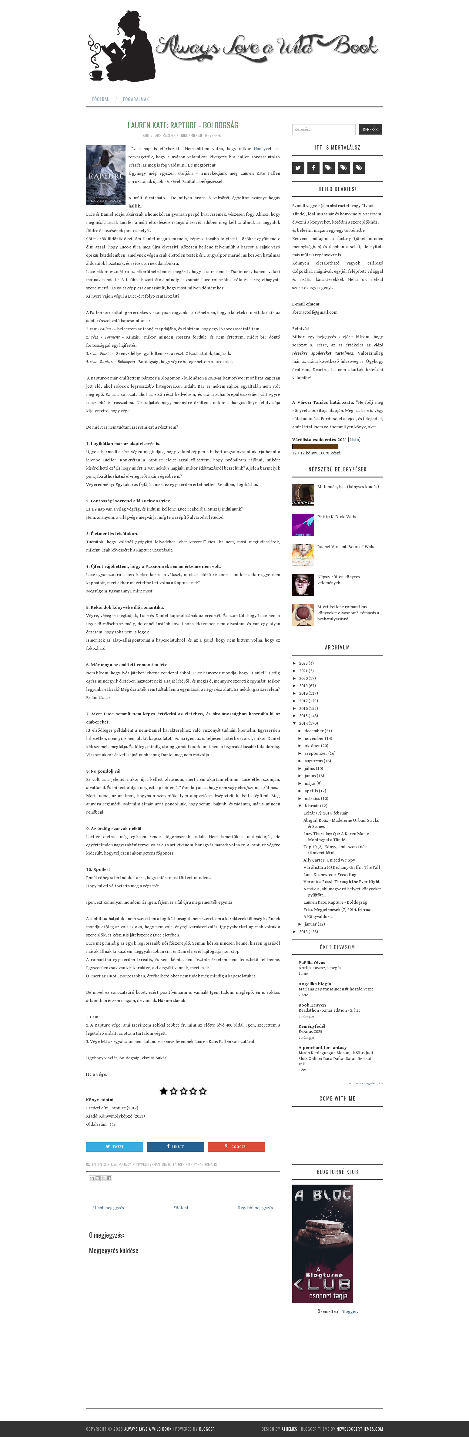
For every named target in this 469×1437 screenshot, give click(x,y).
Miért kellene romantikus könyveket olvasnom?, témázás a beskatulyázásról (348, 613)
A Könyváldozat (318, 916)
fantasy (125, 1164)
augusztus (314, 761)
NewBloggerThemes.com (360, 1429)
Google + (236, 1146)
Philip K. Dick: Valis (336, 516)
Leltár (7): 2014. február (325, 813)
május (311, 783)
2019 (304, 685)
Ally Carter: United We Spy (329, 860)
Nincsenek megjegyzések (201, 135)
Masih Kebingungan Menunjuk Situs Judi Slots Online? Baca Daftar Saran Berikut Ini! (336, 1059)
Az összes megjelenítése (366, 1083)
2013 (304, 931)
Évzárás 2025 (310, 1031)
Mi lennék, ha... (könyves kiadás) (348, 486)
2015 (304, 715)
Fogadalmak (136, 99)
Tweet (114, 1146)
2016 (304, 708)
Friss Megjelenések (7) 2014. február (337, 909)
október (313, 745)
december (315, 731)
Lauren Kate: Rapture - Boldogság (183, 124)
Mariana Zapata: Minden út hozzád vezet (336, 989)
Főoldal (100, 99)
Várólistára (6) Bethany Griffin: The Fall (341, 867)
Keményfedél (312, 1026)
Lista (354, 439)
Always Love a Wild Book (148, 1429)
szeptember (316, 753)
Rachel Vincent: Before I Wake (346, 546)
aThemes (289, 1429)
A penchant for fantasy (323, 1047)
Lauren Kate (182, 1164)
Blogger (349, 1311)
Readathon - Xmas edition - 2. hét (329, 1010)
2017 (304, 700)
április (312, 791)
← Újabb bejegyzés (106, 1207)
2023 (304, 663)
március (313, 798)
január (311, 924)
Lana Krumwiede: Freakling (330, 874)
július (310, 768)
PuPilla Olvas (312, 962)
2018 (304, 693)
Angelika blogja (315, 984)
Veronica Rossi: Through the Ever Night (341, 881)
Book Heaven (312, 1005)
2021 (304, 670)
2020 (304, 678)
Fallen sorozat (104, 1164)
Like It (175, 1146)
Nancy (260, 148)
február (312, 805)
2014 (304, 723)
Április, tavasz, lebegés (320, 968)
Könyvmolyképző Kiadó (151, 1164)
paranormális (205, 1164)
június (311, 775)
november (315, 738)
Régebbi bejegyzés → (258, 1207)
